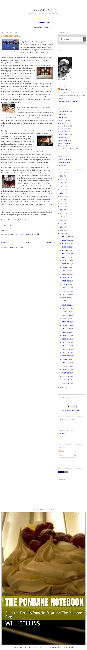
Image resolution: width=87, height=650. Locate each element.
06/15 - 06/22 (66, 305)
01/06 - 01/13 (66, 383)
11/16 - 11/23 (66, 247)
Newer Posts (5, 242)
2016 (62, 206)
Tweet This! (61, 433)
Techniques (61, 146)
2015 (62, 210)
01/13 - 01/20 (66, 380)
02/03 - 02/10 (66, 369)
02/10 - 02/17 (66, 366)
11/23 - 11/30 (66, 243)
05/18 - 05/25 (66, 319)
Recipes (60, 123)
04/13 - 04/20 (66, 335)
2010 (62, 227)
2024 (62, 179)
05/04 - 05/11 (66, 325)
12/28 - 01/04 (66, 237)
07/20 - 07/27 (66, 284)
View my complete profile (68, 101)
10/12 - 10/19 (66, 257)
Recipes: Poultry (63, 134)
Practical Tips (62, 120)
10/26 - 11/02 (66, 254)
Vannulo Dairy (62, 165)
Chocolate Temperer (64, 159)
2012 (62, 220)
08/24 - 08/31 (66, 267)
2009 (62, 230)
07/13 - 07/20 (66, 288)
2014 (62, 213)
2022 (62, 186)
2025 (62, 176)
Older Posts (50, 242)
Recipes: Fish (62, 129)
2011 (62, 223)
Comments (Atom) (16, 247)
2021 (62, 189)
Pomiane (43, 10)
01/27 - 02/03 (66, 373)
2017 (62, 203)
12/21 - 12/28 (66, 240)
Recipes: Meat (62, 132)
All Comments (64, 456)
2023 (62, 183)
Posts (61, 451)
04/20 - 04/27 (66, 332)
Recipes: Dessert (63, 126)
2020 (62, 193)
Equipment (61, 114)
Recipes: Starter (63, 140)
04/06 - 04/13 (66, 339)
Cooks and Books (63, 111)
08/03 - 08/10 (66, 277)
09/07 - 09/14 (66, 264)
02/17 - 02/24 (66, 363)
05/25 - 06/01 (66, 315)
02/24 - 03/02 (66, 359)
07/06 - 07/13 (66, 291)
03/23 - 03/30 (66, 346)
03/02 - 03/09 (66, 356)
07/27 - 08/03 (66, 281)
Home (28, 242)
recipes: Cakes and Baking (66, 149)
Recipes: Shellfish (63, 137)
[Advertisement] (66, 489)
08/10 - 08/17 (66, 274)
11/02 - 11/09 (66, 250)
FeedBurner (76, 411)
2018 (62, 200)
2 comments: (30, 234)
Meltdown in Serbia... (11, 35)
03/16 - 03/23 (66, 349)
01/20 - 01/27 (66, 376)
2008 (62, 234)
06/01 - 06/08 (66, 312)
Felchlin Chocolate (64, 162)
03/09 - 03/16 (66, 353)
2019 (62, 196)
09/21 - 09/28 (66, 261)
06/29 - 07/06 (66, 294)
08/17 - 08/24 (66, 271)
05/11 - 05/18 (66, 322)
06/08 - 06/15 (66, 308)
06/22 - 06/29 (66, 298)
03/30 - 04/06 (66, 342)
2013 (62, 217)
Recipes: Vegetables (64, 143)
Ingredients (61, 117)
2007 (62, 387)
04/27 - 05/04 (66, 329)
